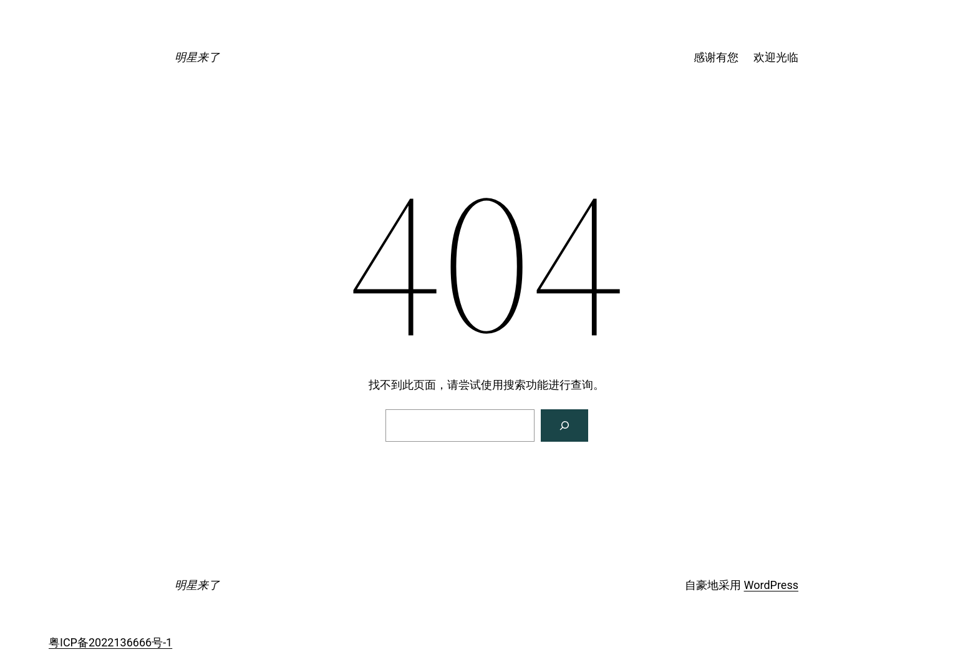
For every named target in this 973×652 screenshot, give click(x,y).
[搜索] (564, 425)
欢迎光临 (775, 57)
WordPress (771, 584)
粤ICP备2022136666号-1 (110, 642)
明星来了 (197, 57)
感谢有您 (716, 57)
